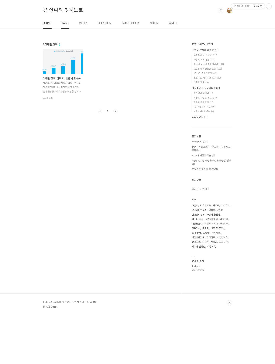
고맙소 (195, 254)
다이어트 (211, 286)
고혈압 (206, 282)
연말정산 (196, 277)
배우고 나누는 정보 (205, 146)
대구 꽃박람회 (217, 277)
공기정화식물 (211, 268)
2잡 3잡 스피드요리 (205, 122)
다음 (115, 160)
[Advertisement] (105, 28)
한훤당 (214, 291)
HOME (47, 72)
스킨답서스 (222, 286)
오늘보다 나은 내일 (205, 104)
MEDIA (83, 72)
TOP (229, 352)
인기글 (205, 238)
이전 (100, 160)
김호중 (205, 277)
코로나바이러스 (199, 259)
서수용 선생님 (198, 295)
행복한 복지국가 (203, 151)
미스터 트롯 (197, 268)
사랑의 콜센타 (213, 263)
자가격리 (225, 254)
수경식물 (224, 272)
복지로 (216, 254)
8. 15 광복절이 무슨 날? (203, 204)
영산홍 (212, 259)
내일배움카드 (198, 286)
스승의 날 (211, 295)
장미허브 (216, 282)
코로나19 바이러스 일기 (207, 127)
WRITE (173, 72)
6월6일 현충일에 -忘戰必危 (205, 218)
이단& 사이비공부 (203, 160)
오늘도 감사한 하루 (205, 99)
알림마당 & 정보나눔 (206, 137)
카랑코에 (224, 268)
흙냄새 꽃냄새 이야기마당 (208, 113)
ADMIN (154, 72)
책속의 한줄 (201, 131)
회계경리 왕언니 (203, 142)
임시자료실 (199, 166)
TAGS (64, 72)
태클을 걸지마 (211, 272)
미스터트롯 (205, 254)
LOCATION (104, 72)
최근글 (195, 238)
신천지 (205, 291)
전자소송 (196, 291)
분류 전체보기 (202, 93)
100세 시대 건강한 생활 (207, 117)
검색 (221, 59)
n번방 (220, 259)
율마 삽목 (196, 282)
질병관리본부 (198, 263)
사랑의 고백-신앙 (203, 108)
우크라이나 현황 (199, 190)
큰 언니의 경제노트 (63, 59)
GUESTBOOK (130, 72)
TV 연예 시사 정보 (204, 156)
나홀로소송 (197, 272)
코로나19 (223, 291)
